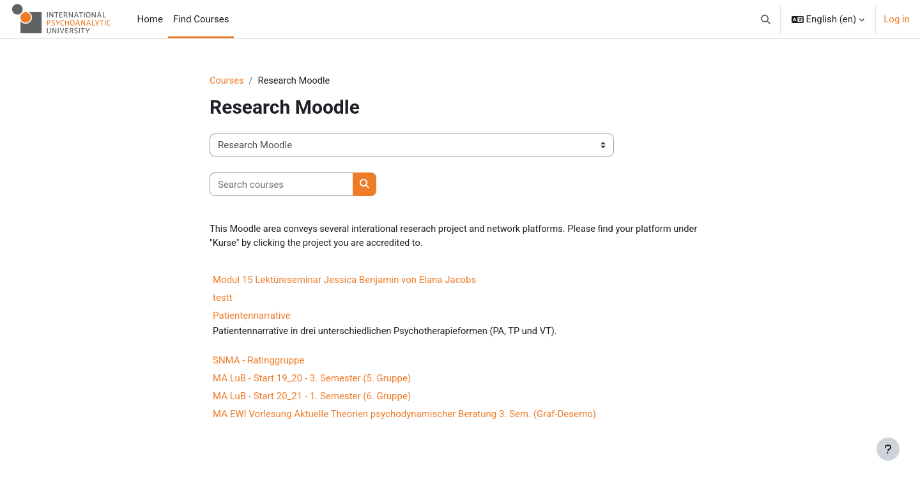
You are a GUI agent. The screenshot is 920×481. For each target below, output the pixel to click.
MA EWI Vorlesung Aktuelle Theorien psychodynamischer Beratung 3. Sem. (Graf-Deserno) (404, 416)
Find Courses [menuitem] (201, 19)
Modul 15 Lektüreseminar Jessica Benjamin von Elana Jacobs (344, 281)
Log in (897, 19)
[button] (766, 19)
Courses (227, 81)
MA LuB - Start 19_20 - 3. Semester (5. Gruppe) (312, 380)
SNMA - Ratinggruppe (258, 362)
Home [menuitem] (150, 19)
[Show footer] (888, 449)
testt (222, 299)
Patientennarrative (252, 317)
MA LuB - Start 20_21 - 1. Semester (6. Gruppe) (312, 398)
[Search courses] (281, 185)
